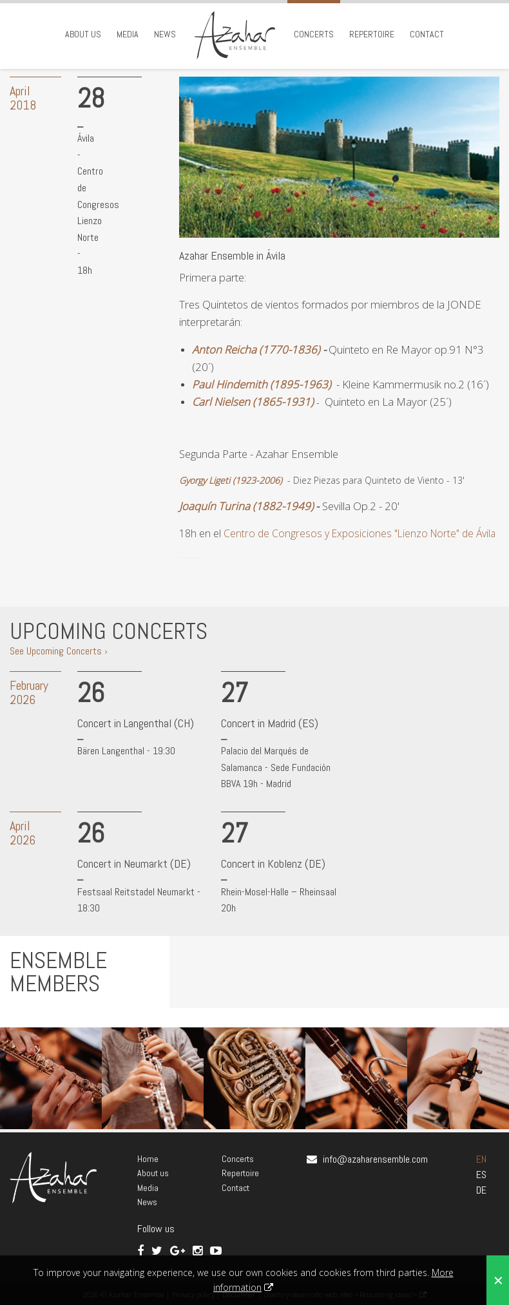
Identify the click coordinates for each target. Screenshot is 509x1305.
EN (481, 1159)
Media (128, 34)
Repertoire (371, 34)
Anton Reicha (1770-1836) (256, 349)
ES (481, 1174)
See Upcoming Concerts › (59, 651)
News (165, 34)
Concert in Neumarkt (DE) (134, 863)
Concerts (314, 34)
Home (147, 1159)
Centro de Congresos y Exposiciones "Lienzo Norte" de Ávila (359, 533)
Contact (427, 34)
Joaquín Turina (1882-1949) (246, 506)
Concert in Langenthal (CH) (135, 723)
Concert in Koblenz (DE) (273, 863)
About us (83, 34)
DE (481, 1190)
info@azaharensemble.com (375, 1159)
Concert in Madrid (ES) (269, 723)
